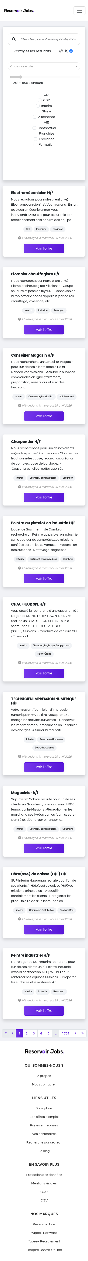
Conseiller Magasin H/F (32, 355)
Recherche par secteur (44, 1142)
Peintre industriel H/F (30, 955)
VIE (46, 122)
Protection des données (44, 1175)
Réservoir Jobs (44, 1224)
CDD (46, 100)
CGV (44, 1200)
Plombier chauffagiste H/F (35, 274)
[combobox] (39, 66)
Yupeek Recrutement (44, 1241)
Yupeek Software (44, 1233)
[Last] (83, 1033)
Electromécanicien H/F (32, 192)
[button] (61, 51)
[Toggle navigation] (79, 10)
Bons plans (44, 1108)
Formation (46, 144)
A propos (44, 1076)
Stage (46, 111)
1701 (66, 1033)
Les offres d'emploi (44, 1117)
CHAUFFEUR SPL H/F (28, 604)
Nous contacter (44, 1084)
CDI (46, 94)
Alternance (46, 117)
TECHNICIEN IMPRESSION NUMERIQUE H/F (43, 701)
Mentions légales (44, 1183)
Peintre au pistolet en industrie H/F (43, 523)
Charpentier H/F (26, 441)
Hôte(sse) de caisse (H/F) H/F (39, 874)
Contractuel (47, 128)
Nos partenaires (44, 1134)
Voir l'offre (44, 248)
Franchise (46, 133)
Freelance (46, 139)
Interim (46, 106)
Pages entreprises (44, 1125)
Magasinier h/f (24, 792)
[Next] (75, 1033)
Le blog (44, 1151)
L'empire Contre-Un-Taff (44, 1250)
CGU (44, 1192)
